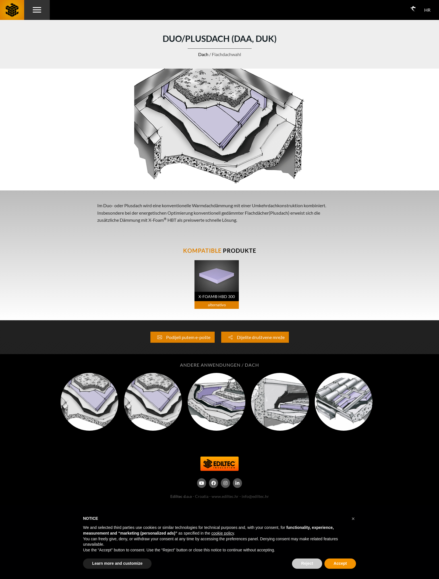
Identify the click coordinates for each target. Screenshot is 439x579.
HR (427, 10)
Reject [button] (307, 563)
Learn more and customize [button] (117, 563)
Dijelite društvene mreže (255, 337)
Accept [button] (340, 563)
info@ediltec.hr (255, 496)
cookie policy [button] (222, 533)
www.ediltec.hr (225, 496)
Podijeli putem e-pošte (182, 337)
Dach (203, 54)
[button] (353, 518)
